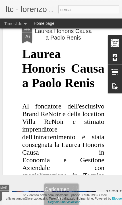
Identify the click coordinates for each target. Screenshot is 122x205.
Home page (44, 23)
